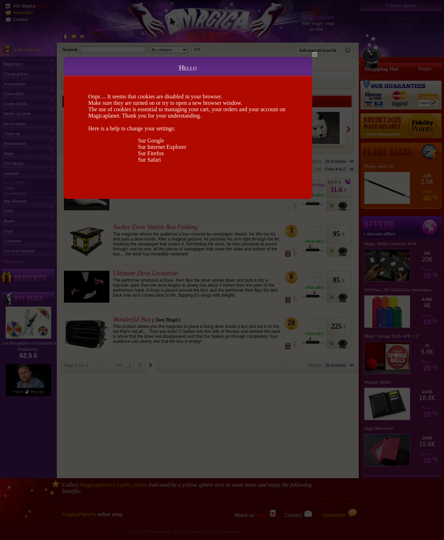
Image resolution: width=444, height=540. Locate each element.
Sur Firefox (151, 153)
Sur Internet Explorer (162, 147)
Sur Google (151, 140)
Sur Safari (149, 160)
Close (315, 54)
